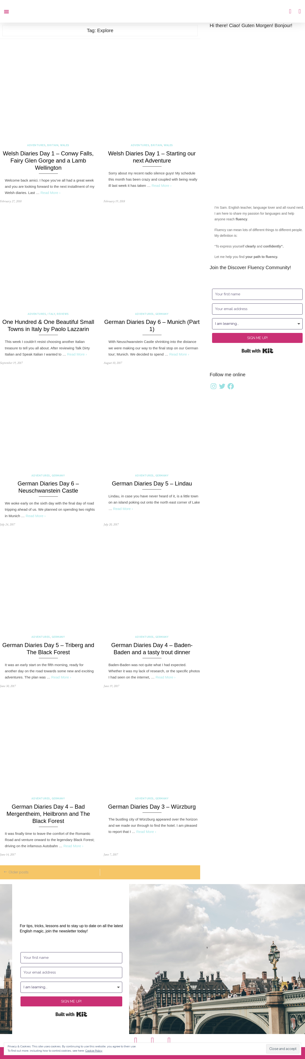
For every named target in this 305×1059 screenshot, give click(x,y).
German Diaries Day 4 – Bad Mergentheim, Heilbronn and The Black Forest (48, 813)
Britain (52, 145)
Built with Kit (257, 350)
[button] (6, 11)
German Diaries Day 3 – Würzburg (152, 806)
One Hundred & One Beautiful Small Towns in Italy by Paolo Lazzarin (48, 325)
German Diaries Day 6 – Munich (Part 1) (151, 325)
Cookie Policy (93, 1050)
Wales (64, 145)
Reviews (63, 313)
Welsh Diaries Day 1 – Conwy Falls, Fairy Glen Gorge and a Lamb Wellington (48, 160)
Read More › (50, 193)
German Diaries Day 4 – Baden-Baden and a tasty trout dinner (152, 648)
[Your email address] (257, 309)
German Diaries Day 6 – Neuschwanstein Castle (48, 487)
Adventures (36, 145)
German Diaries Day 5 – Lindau (152, 483)
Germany (162, 313)
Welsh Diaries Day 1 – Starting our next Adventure (152, 157)
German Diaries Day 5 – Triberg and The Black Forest (48, 648)
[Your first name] (257, 294)
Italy (51, 313)
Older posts (18, 872)
